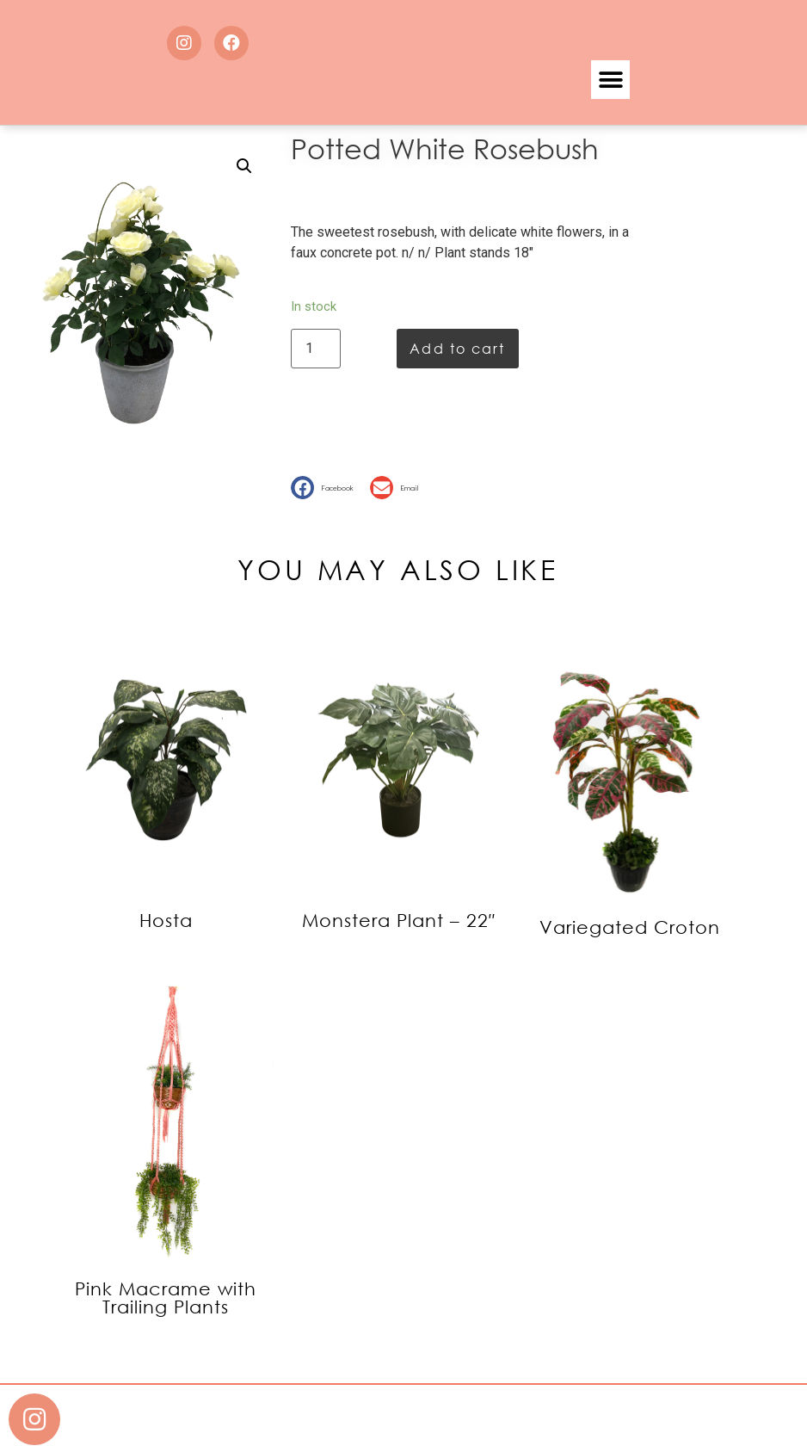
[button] (610, 79)
